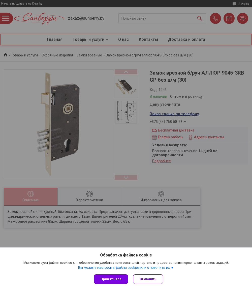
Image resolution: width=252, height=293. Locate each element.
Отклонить (148, 279)
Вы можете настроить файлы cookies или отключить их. (124, 268)
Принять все (111, 279)
